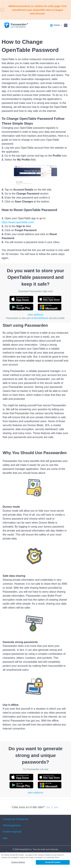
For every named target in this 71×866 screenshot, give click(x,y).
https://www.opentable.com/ (18, 222)
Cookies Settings (18, 862)
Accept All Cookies (52, 862)
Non (56, 807)
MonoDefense (41, 318)
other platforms (35, 314)
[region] (35, 859)
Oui (48, 807)
